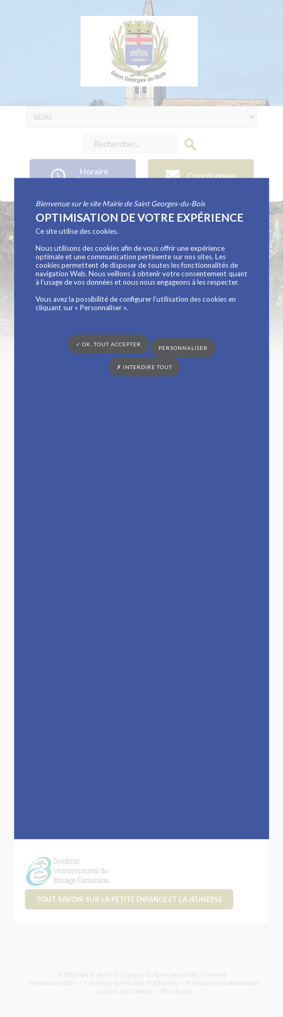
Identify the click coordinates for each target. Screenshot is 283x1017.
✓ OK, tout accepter (108, 343)
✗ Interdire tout (144, 367)
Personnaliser (183, 348)
